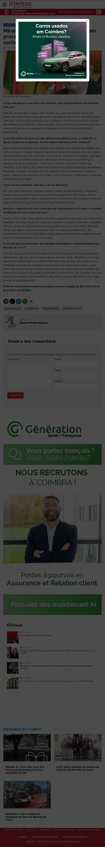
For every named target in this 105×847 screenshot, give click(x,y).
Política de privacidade (45, 837)
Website (59, 381)
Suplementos (45, 830)
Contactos (31, 830)
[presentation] (26, 392)
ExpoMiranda (32, 308)
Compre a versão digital (89, 830)
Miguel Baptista (51, 308)
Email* (58, 370)
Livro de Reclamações (75, 837)
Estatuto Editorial (13, 830)
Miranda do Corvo (72, 308)
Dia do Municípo (13, 308)
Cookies (22, 837)
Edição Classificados (64, 830)
